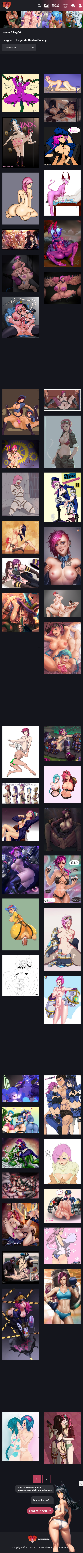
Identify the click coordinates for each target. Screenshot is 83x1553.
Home (6, 32)
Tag (15, 32)
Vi (19, 32)
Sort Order (11, 47)
